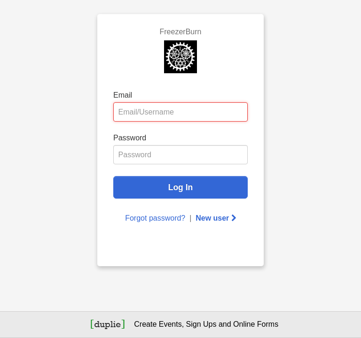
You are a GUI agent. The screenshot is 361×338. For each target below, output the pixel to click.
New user (216, 218)
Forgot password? (155, 218)
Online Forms (255, 324)
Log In (180, 187)
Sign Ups (201, 324)
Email (122, 95)
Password (129, 138)
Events (170, 324)
